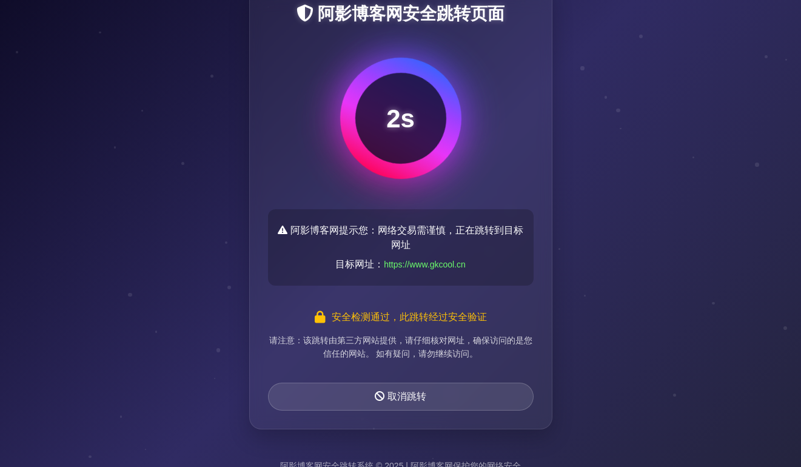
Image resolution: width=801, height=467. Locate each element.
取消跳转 (400, 396)
